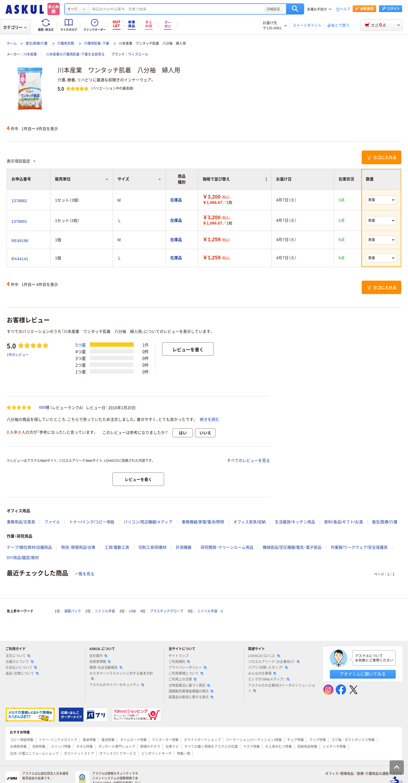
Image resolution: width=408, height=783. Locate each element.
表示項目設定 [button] (21, 161)
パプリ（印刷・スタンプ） (268, 668)
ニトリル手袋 (105, 611)
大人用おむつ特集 (278, 747)
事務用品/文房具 (21, 522)
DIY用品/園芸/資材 (23, 557)
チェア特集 (295, 740)
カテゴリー (15, 27)
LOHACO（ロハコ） (264, 656)
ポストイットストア (79, 754)
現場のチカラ (150, 747)
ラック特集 (317, 740)
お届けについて (19, 662)
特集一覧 (183, 754)
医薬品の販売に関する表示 (191, 697)
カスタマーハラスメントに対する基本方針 (121, 676)
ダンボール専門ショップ (116, 747)
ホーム (12, 44)
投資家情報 (100, 662)
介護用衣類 (65, 44)
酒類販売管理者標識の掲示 (191, 691)
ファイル (52, 522)
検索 (295, 9)
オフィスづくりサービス (117, 754)
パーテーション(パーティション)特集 (254, 740)
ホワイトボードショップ (202, 740)
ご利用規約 (179, 662)
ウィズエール (138, 54)
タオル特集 (84, 747)
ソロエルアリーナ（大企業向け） (273, 662)
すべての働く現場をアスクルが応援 (211, 747)
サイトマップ (179, 656)
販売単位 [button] (81, 179)
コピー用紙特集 (21, 740)
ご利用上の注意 (182, 679)
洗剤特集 (38, 747)
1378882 (19, 201)
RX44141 (19, 259)
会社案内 (98, 656)
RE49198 (19, 240)
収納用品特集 (307, 747)
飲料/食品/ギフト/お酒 (343, 522)
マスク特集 (251, 747)
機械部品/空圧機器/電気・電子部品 (292, 547)
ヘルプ (345, 9)
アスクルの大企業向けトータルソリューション (281, 688)
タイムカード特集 (133, 740)
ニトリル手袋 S (210, 611)
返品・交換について (22, 673)
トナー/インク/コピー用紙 (91, 522)
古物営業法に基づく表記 (189, 685)
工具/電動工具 (117, 547)
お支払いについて (21, 668)
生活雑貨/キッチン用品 (295, 522)
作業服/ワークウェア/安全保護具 (359, 547)
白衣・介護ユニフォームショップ (34, 754)
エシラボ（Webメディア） (268, 679)
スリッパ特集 (61, 747)
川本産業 (30, 54)
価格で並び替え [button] (235, 179)
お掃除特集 (18, 747)
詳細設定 (273, 9)
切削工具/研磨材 (152, 547)
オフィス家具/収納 (249, 522)
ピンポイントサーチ (156, 754)
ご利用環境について (186, 673)
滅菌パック (72, 611)
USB (132, 611)
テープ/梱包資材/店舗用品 (29, 547)
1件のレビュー (18, 354)
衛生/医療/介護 (37, 44)
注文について (18, 656)
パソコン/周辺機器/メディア (148, 522)
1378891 (19, 221)
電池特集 (108, 740)
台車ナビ (172, 747)
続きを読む (209, 419)
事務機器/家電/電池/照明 (203, 522)
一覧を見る (84, 574)
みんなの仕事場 (262, 673)
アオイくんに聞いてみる (363, 674)
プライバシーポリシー (188, 668)
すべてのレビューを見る (248, 460)
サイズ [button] (139, 179)
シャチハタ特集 (334, 747)
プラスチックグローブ (166, 611)
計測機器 (183, 547)
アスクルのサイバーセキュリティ (116, 685)
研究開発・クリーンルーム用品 (227, 547)
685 (42, 407)
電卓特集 (89, 740)
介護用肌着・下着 (96, 44)
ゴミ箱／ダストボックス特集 (353, 740)
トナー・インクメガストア (58, 740)
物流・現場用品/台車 (78, 547)
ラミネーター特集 (165, 740)
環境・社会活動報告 (105, 668)
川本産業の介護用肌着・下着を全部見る (75, 54)
